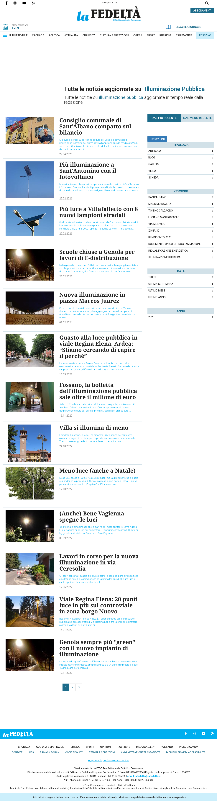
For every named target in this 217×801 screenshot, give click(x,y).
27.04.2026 (65, 154)
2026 (151, 317)
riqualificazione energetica (168, 250)
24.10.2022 (65, 446)
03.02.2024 (65, 322)
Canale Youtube (27, 3)
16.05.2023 (65, 374)
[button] (5, 35)
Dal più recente (164, 118)
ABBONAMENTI (202, 10)
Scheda (153, 177)
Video (152, 171)
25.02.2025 (65, 276)
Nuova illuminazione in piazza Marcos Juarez (92, 297)
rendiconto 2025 (159, 237)
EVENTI (16, 28)
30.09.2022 (65, 538)
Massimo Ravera (159, 204)
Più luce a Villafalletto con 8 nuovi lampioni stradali (98, 212)
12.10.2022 (65, 489)
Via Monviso (156, 224)
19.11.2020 (65, 672)
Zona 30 (153, 230)
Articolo (154, 151)
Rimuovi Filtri (157, 138)
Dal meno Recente (197, 118)
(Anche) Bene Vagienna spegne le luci (91, 516)
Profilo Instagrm (18, 3)
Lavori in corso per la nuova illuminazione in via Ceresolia (99, 562)
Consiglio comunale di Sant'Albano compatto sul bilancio (95, 126)
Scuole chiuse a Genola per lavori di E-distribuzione (97, 255)
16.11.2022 (65, 415)
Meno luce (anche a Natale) (97, 470)
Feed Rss (36, 3)
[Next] (78, 687)
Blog (151, 157)
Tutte (152, 277)
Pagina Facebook (10, 3)
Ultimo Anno (157, 297)
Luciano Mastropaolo (163, 217)
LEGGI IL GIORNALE (183, 27)
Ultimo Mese (156, 290)
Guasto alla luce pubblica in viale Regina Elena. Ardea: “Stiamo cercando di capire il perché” (98, 347)
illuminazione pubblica (164, 257)
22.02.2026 (65, 198)
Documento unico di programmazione (174, 244)
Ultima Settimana (160, 284)
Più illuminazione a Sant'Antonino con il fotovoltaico (87, 171)
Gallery (154, 164)
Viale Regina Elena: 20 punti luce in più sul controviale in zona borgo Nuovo (98, 605)
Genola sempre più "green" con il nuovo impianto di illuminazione (97, 648)
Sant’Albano (157, 197)
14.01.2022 (65, 629)
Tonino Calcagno (160, 210)
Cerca (207, 3)
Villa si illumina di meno (93, 427)
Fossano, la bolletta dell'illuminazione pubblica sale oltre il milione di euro (98, 391)
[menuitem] (18, 35)
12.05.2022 (65, 587)
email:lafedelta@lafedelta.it (143, 776)
